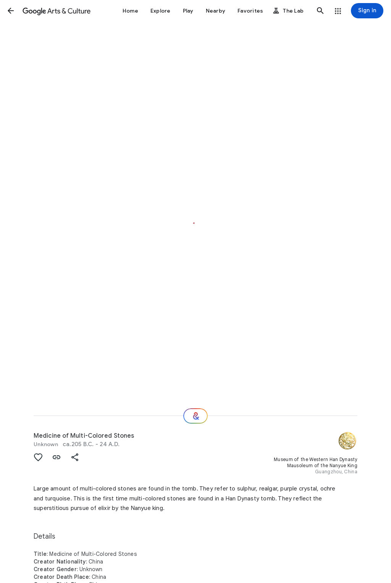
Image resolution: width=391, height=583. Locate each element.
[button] (11, 11)
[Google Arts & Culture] (56, 10)
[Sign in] (367, 10)
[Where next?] (195, 416)
